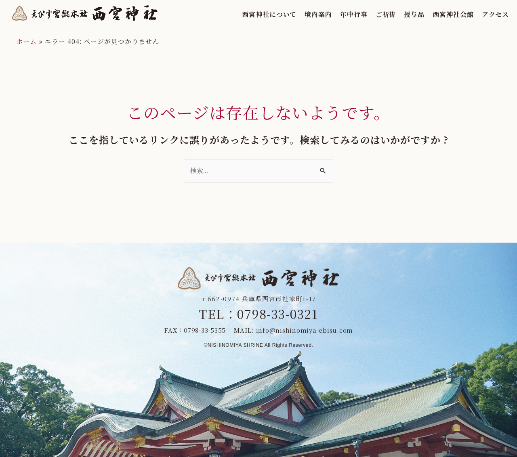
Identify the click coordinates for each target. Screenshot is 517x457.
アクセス (487, 14)
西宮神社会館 (444, 14)
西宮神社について (260, 14)
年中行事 (345, 14)
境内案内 (310, 14)
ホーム (26, 41)
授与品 (406, 14)
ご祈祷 (377, 14)
